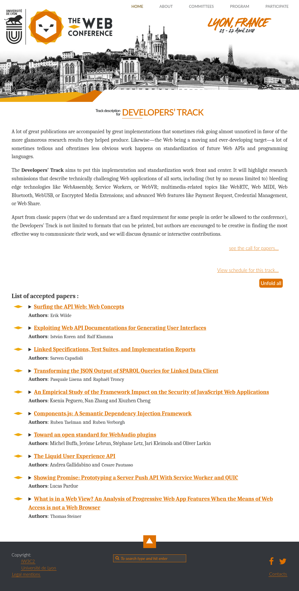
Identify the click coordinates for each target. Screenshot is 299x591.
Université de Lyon (38, 567)
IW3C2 (28, 561)
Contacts (278, 573)
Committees (193, 6)
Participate (274, 6)
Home (123, 6)
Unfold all (270, 283)
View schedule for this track (244, 270)
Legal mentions (26, 574)
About (155, 6)
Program (234, 6)
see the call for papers (250, 248)
